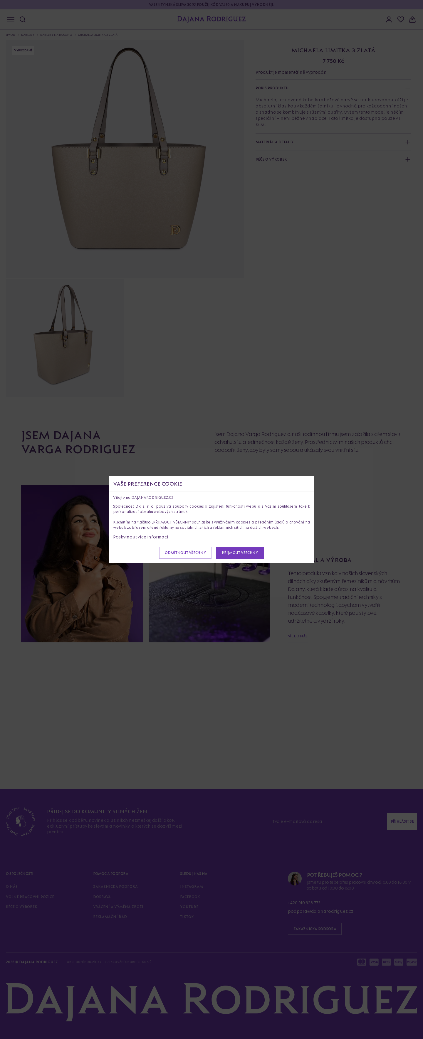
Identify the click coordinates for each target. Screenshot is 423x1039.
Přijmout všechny (240, 552)
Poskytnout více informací (140, 536)
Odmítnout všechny (185, 552)
